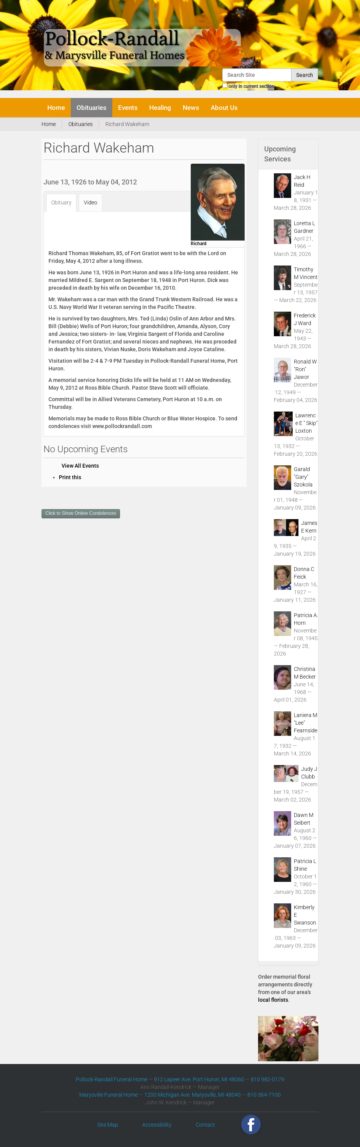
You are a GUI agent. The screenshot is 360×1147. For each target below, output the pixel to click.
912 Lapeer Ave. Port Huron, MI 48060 (199, 1079)
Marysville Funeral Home (108, 1095)
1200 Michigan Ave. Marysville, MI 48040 (192, 1095)
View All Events (80, 466)
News (191, 107)
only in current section (251, 86)
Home (56, 107)
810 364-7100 (264, 1095)
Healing (160, 107)
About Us (224, 107)
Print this (70, 477)
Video (90, 202)
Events (128, 107)
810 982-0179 (267, 1079)
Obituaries (92, 107)
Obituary (61, 202)
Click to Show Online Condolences (80, 513)
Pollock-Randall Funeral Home (111, 1079)
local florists (273, 1000)
